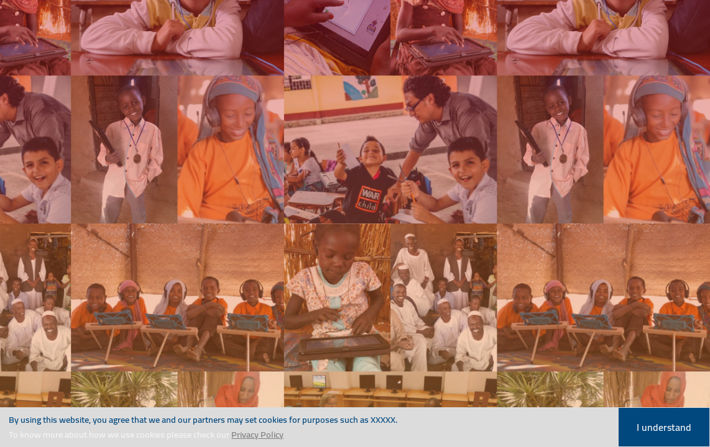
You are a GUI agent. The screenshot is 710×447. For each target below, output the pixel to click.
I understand (664, 427)
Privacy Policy (257, 434)
